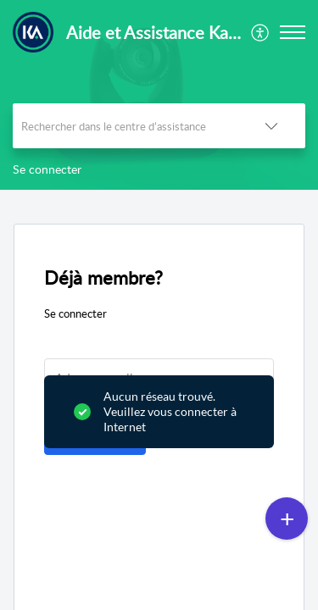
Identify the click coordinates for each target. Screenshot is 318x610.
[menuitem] (261, 32)
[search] (125, 125)
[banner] (159, 95)
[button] (261, 32)
